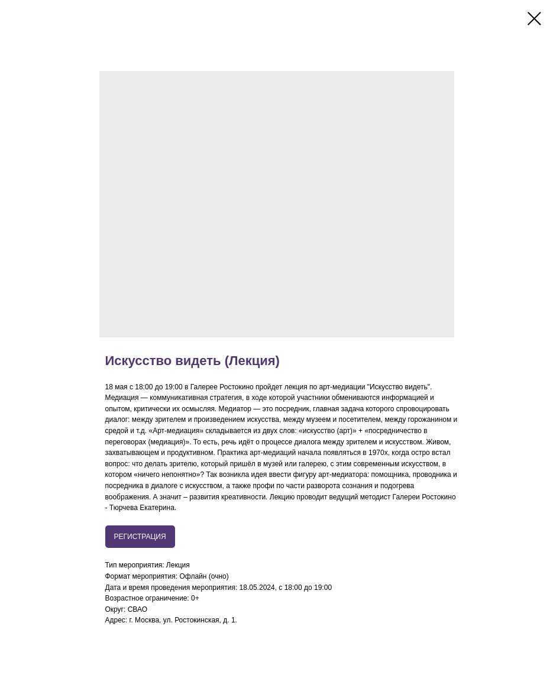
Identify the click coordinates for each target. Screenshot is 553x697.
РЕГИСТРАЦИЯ (140, 537)
